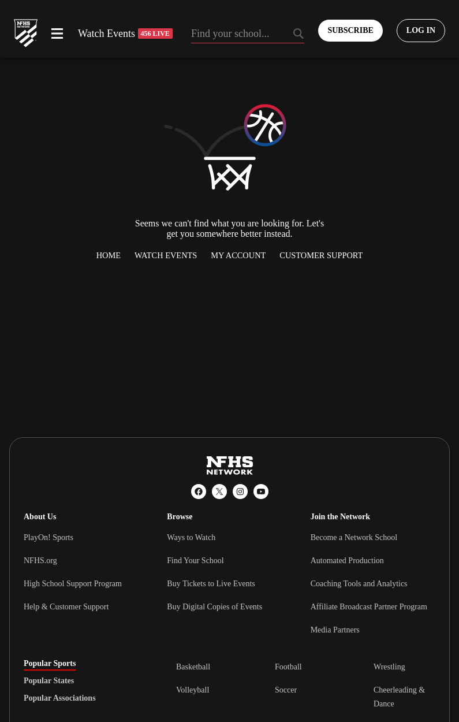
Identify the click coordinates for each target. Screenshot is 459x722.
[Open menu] (57, 33)
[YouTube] (260, 491)
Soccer (286, 690)
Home (108, 255)
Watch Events (125, 33)
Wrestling (389, 667)
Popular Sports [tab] (50, 664)
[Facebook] (198, 491)
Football (288, 667)
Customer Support (321, 255)
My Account (238, 255)
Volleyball (192, 690)
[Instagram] (240, 491)
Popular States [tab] (49, 681)
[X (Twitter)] (219, 491)
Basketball (193, 667)
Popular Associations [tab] (60, 698)
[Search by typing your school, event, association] (248, 34)
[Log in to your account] (421, 30)
